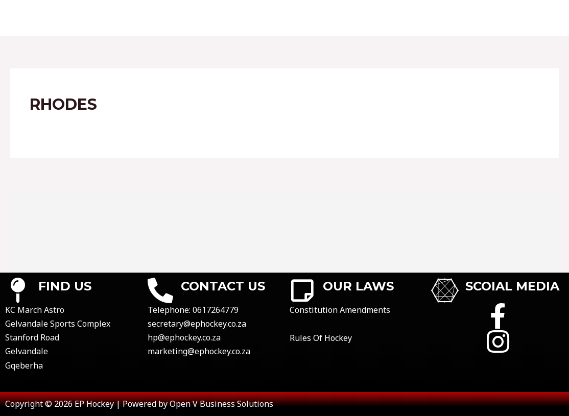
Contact (173, 17)
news (539, 17)
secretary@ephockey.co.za (197, 323)
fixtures (228, 17)
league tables (346, 17)
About (121, 17)
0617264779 (216, 309)
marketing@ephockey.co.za (199, 351)
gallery (493, 17)
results (281, 17)
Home (78, 17)
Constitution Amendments (340, 309)
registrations (426, 17)
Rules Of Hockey (321, 338)
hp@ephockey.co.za (184, 337)
